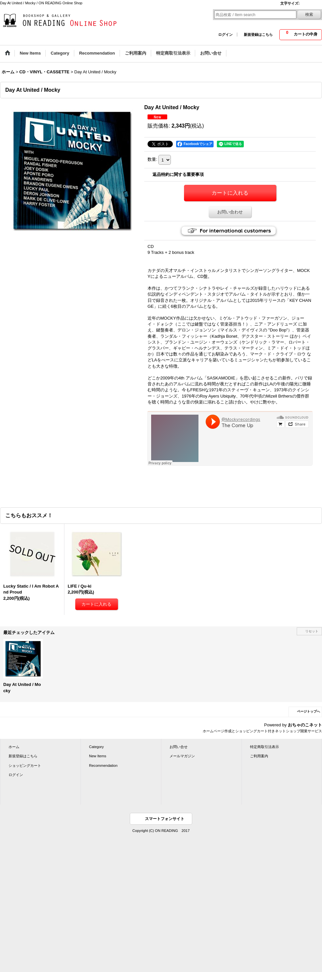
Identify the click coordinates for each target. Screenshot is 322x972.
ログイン (225, 34)
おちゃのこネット (305, 724)
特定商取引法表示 (264, 747)
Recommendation (103, 765)
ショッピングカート (25, 765)
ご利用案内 (259, 756)
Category (96, 747)
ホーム (14, 747)
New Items (97, 756)
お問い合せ (179, 747)
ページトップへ (308, 711)
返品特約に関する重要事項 (178, 174)
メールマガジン (182, 756)
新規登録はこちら (258, 34)
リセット (311, 631)
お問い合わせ (230, 211)
